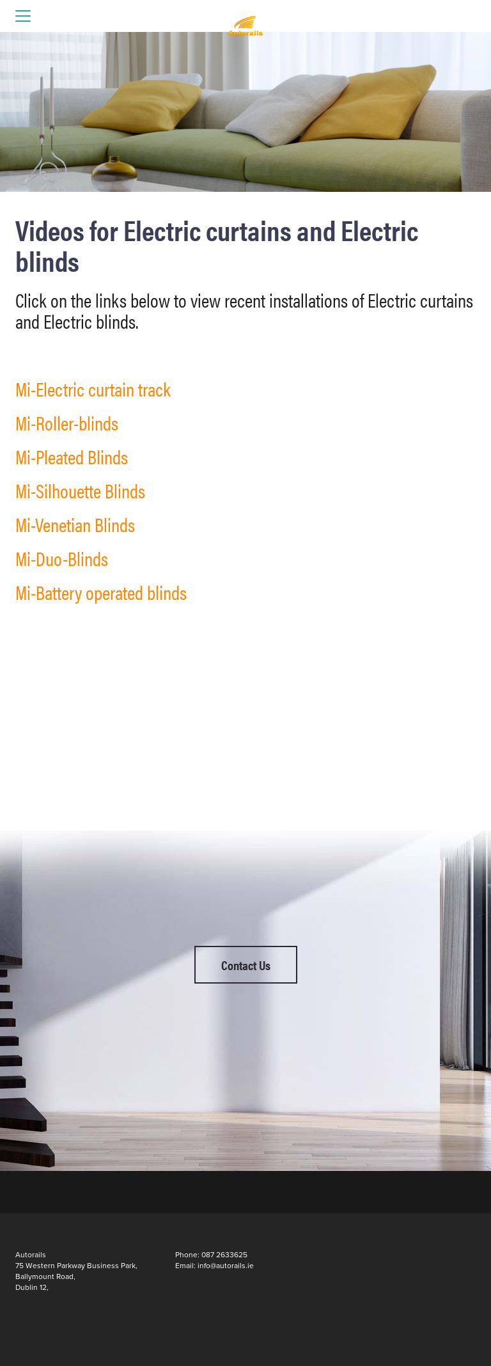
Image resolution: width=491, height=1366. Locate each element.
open (23, 16)
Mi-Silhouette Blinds (80, 490)
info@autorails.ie (226, 1265)
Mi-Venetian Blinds (75, 524)
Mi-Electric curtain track (93, 388)
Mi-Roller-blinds (66, 422)
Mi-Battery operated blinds (101, 592)
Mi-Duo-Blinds (61, 558)
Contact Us (245, 964)
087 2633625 (224, 1254)
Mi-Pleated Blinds (71, 456)
